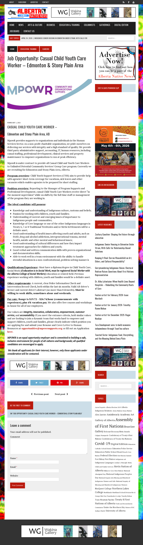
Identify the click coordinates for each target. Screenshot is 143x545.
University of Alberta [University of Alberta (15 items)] (116, 507)
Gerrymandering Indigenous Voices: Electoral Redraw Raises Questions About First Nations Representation (114, 272)
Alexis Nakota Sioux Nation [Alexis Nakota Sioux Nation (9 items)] (122, 411)
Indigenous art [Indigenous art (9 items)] (117, 460)
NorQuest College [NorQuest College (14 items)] (110, 485)
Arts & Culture (35, 25)
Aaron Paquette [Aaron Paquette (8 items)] (100, 408)
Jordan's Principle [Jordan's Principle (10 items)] (111, 463)
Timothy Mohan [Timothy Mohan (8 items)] (127, 493)
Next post (61, 394)
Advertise (34, 2)
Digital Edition (121, 25)
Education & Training (69, 25)
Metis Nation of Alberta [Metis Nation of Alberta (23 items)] (115, 466)
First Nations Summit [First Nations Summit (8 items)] (124, 456)
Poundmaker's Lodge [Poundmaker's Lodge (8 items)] (114, 493)
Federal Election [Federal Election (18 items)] (108, 455)
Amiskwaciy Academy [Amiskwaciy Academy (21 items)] (118, 415)
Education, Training (28, 48)
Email (13, 467)
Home (11, 25)
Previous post (40, 394)
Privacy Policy (121, 542)
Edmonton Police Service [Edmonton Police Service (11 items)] (122, 449)
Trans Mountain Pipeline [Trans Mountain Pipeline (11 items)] (105, 496)
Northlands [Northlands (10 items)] (108, 489)
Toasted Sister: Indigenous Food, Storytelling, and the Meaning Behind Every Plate (114, 337)
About (11, 2)
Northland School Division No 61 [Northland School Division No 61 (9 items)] (124, 489)
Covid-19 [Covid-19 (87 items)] (102, 443)
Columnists (89, 25)
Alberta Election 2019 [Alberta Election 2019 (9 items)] (113, 408)
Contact (45, 2)
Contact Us (28, 31)
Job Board (14, 31)
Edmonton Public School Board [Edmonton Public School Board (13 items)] (109, 452)
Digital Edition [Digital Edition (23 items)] (119, 444)
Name (13, 458)
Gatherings (104, 25)
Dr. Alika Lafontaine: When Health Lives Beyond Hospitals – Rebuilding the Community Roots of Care (115, 285)
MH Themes (37, 542)
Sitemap (133, 542)
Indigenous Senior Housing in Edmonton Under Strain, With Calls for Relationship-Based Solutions (114, 248)
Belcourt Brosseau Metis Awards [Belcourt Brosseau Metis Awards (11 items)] (117, 432)
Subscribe (22, 2)
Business (50, 25)
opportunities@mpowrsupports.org (42, 328)
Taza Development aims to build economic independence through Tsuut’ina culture (113, 327)
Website (14, 475)
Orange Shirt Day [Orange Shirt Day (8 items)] (101, 493)
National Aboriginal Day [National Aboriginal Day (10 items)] (117, 471)
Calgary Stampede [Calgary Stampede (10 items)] (102, 436)
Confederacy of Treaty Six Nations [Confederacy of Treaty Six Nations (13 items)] (117, 439)
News (20, 25)
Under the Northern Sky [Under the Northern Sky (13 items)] (114, 503)
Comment (15, 437)
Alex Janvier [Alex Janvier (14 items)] (100, 415)
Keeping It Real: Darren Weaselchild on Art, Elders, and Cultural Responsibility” (113, 260)
